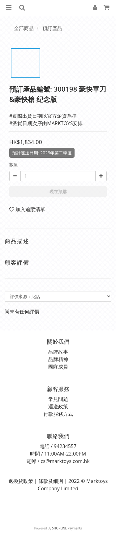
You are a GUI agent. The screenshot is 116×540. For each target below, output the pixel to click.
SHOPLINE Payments (67, 528)
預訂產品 (52, 28)
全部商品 (24, 28)
